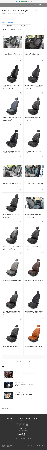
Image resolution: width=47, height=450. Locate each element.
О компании (9, 418)
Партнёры (36, 418)
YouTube (24, 424)
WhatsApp (27, 424)
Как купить (28, 418)
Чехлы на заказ (19, 418)
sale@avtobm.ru (24, 430)
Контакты (22, 420)
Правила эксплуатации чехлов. (23, 394)
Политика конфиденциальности (24, 438)
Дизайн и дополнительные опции (24, 373)
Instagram (20, 424)
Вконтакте (17, 424)
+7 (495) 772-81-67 (27, 1)
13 (29, 361)
